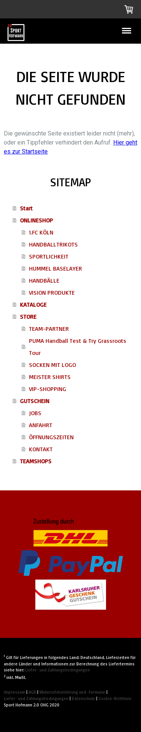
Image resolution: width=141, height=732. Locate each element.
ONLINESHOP (36, 220)
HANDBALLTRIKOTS (53, 244)
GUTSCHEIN (34, 401)
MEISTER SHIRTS (50, 376)
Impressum (14, 692)
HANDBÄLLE (44, 280)
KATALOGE (33, 304)
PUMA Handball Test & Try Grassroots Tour (77, 346)
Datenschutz (83, 698)
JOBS (35, 413)
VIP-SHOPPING (47, 389)
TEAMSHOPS (36, 461)
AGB (32, 692)
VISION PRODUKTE (52, 292)
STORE (28, 316)
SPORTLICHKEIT (48, 256)
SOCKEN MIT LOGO (52, 364)
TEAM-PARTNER (49, 328)
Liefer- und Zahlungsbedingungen (57, 670)
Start (26, 208)
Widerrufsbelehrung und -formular (72, 692)
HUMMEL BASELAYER (55, 268)
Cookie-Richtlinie (115, 698)
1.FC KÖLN (41, 232)
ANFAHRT (40, 425)
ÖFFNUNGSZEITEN (51, 437)
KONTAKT (41, 449)
